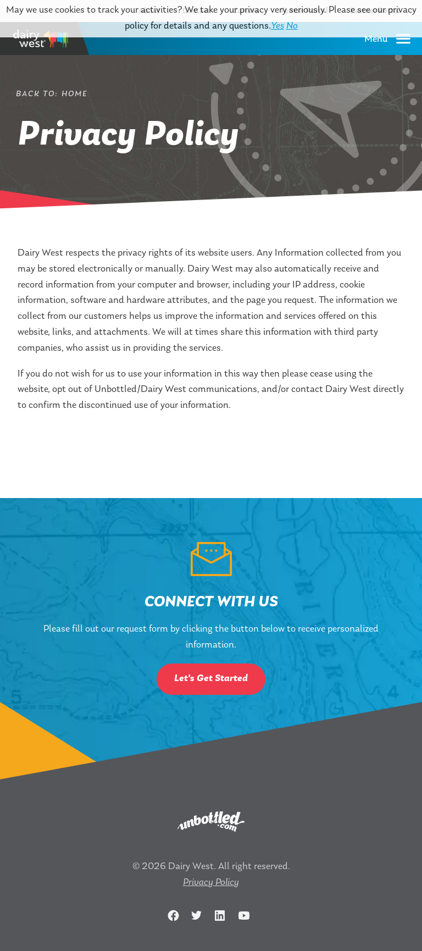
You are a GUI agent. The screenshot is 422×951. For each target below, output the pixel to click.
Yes (277, 26)
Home (75, 94)
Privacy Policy (211, 882)
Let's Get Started (211, 678)
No (292, 26)
